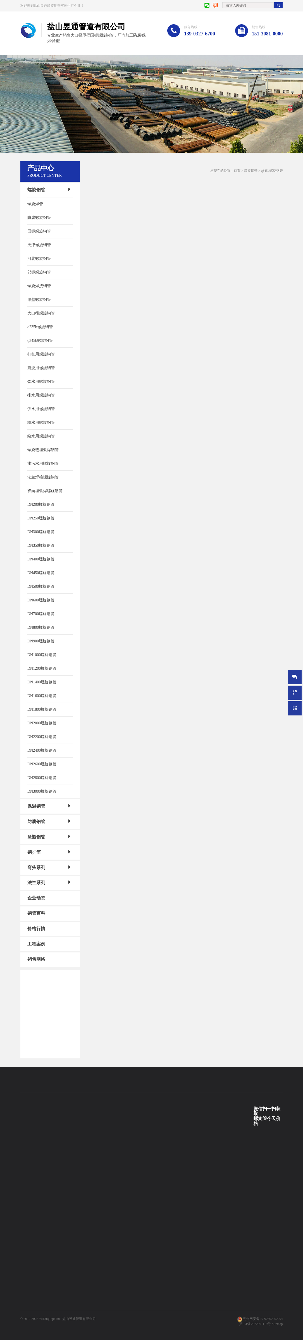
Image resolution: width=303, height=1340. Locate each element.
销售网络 (36, 959)
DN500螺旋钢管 (40, 586)
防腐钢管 (36, 821)
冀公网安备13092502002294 (263, 1319)
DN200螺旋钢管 (40, 504)
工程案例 (36, 944)
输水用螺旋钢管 (41, 422)
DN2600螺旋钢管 (41, 764)
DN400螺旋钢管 (40, 559)
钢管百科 (36, 913)
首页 (237, 171)
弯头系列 (36, 867)
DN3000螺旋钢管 (41, 791)
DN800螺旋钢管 (40, 627)
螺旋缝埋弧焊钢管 (43, 450)
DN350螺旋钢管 (40, 545)
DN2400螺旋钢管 (41, 750)
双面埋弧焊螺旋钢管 (45, 491)
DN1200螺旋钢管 (41, 668)
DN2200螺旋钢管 (41, 737)
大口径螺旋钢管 (41, 313)
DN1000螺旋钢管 (41, 655)
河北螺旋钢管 (39, 259)
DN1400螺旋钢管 (41, 682)
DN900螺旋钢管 (40, 641)
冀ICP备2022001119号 (255, 1324)
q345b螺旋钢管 (40, 340)
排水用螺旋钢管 (41, 395)
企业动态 (36, 898)
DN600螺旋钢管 (40, 600)
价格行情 (36, 928)
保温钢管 (36, 806)
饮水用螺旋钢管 (41, 381)
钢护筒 (34, 852)
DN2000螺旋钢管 (41, 723)
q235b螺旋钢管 (40, 327)
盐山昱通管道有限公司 (79, 1319)
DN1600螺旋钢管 (41, 696)
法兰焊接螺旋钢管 (43, 477)
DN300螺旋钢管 (40, 532)
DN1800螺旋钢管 (41, 709)
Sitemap (277, 1324)
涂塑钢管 (36, 837)
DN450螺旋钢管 (40, 573)
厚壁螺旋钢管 (39, 299)
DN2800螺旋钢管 (41, 778)
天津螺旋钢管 (39, 245)
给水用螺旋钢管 (41, 436)
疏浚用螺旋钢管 (41, 368)
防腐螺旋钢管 (39, 218)
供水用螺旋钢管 (41, 409)
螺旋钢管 (36, 189)
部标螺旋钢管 (39, 272)
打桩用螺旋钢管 (41, 354)
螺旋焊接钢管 (39, 286)
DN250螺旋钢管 (40, 518)
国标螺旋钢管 (39, 231)
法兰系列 (36, 882)
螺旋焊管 (35, 204)
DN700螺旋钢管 (40, 614)
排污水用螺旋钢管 (43, 463)
